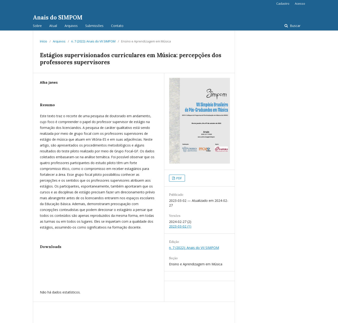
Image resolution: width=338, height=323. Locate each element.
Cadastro (282, 3)
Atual (53, 25)
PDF (179, 178)
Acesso (300, 3)
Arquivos (71, 25)
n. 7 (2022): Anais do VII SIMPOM (93, 41)
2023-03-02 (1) (180, 226)
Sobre (37, 25)
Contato (117, 25)
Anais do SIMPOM (57, 17)
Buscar (294, 25)
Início (43, 41)
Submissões (94, 25)
